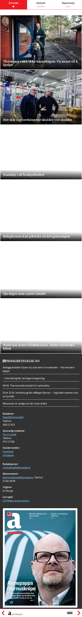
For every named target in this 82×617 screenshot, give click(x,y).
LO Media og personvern (16, 500)
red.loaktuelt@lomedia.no (16, 467)
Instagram (8, 455)
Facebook (8, 451)
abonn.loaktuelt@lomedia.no (18, 477)
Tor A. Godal (9, 434)
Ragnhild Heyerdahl (13, 417)
